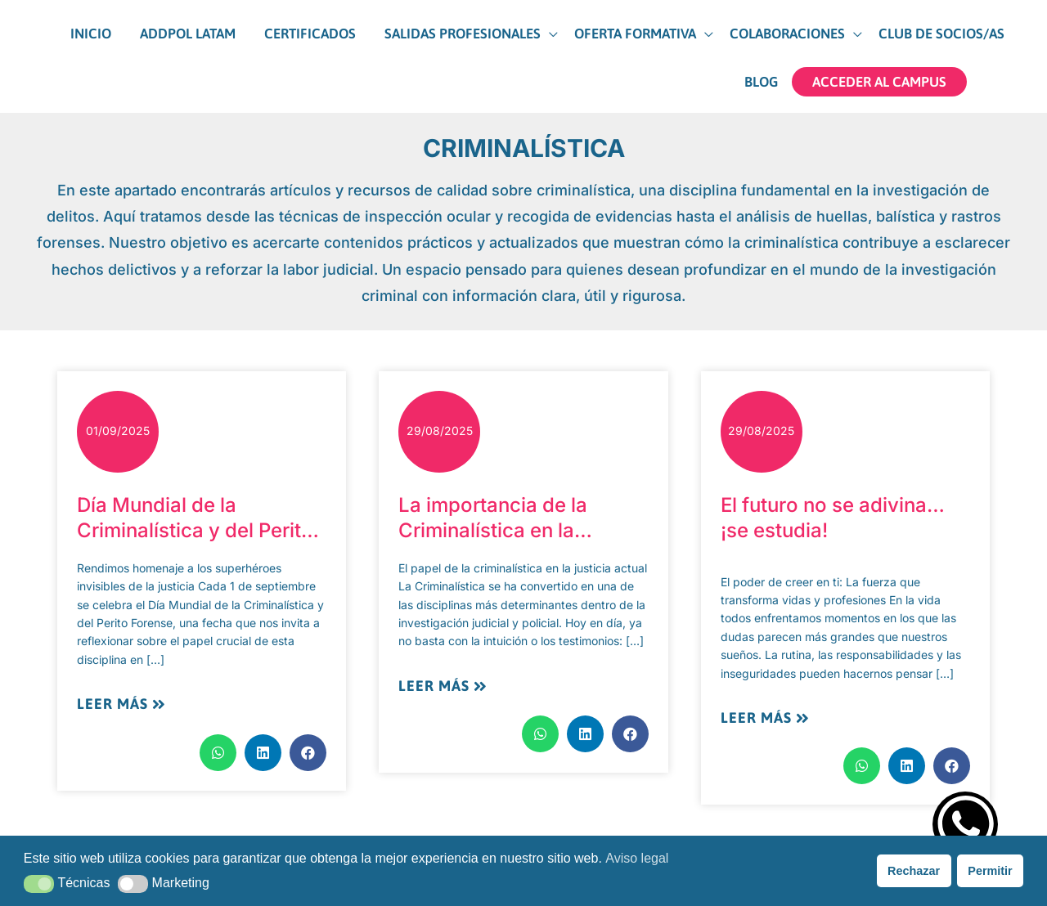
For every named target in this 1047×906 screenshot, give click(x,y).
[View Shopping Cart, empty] (997, 74)
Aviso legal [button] (636, 858)
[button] (427, 42)
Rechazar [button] (913, 870)
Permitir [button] (990, 870)
